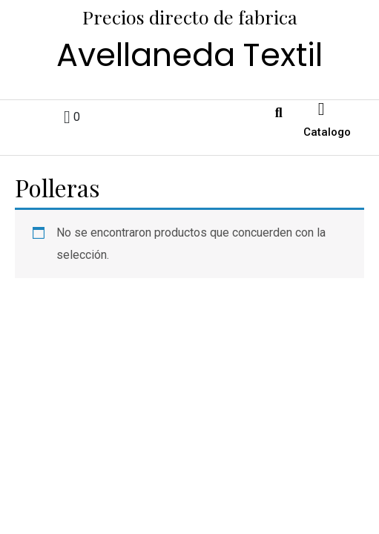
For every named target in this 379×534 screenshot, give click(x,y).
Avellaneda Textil (189, 55)
